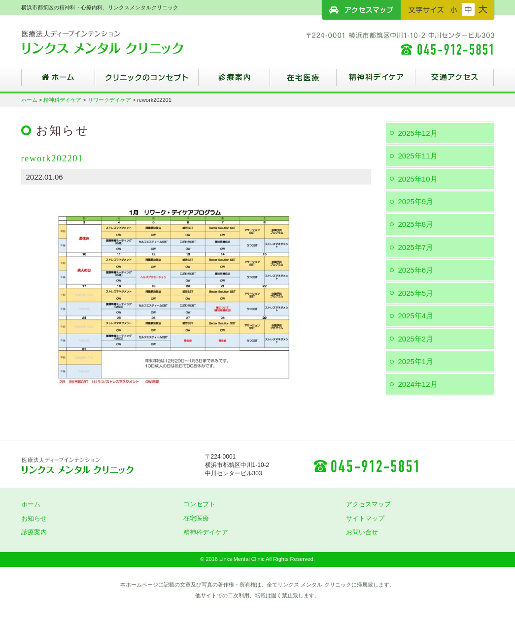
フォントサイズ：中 (468, 9)
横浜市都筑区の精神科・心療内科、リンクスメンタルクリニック (119, 42)
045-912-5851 (365, 465)
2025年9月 (416, 201)
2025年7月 (416, 247)
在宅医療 (303, 81)
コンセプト (199, 504)
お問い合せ (362, 532)
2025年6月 (416, 270)
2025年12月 (418, 133)
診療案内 (234, 81)
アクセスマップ (361, 10)
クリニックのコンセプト (147, 81)
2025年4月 (416, 315)
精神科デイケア (376, 81)
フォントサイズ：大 (483, 9)
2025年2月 (416, 339)
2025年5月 (416, 293)
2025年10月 (418, 179)
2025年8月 (416, 224)
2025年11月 (418, 156)
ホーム (58, 81)
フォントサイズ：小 (453, 9)
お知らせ (34, 518)
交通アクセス (454, 81)
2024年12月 (418, 384)
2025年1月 (416, 361)
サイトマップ (365, 518)
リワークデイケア (109, 100)
